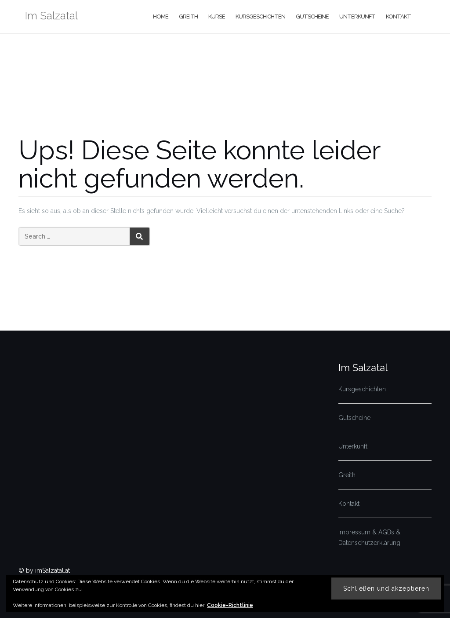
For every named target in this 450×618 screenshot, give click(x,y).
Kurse (216, 16)
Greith (188, 16)
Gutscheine (312, 16)
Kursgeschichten (260, 16)
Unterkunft (357, 16)
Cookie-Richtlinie (230, 605)
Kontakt (398, 16)
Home (160, 16)
